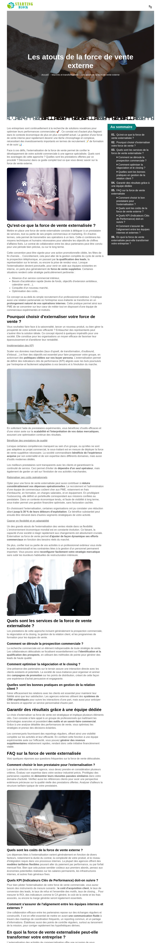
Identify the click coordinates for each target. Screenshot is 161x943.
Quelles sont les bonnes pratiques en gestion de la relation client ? (130, 175)
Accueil (45, 75)
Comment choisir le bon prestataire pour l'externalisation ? (130, 201)
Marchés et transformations (65, 75)
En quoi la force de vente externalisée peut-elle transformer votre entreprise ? (130, 240)
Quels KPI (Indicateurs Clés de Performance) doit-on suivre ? (132, 219)
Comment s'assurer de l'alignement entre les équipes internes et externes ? (133, 229)
